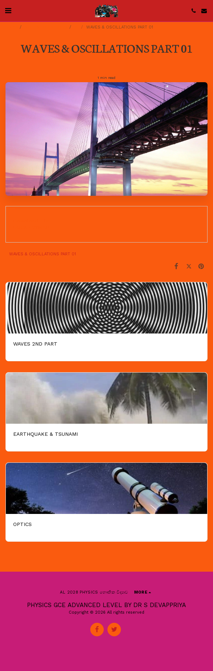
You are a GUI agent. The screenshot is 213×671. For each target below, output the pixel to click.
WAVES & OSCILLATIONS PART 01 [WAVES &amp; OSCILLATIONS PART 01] (42, 254)
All (77, 27)
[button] (8, 11)
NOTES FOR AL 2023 (46, 27)
